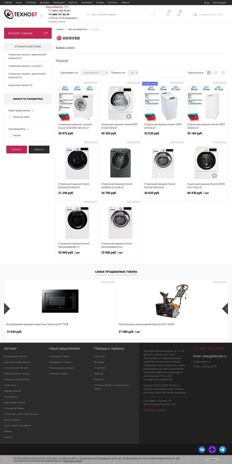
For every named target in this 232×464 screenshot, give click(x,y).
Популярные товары (59, 356)
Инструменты (11, 396)
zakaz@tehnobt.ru (214, 356)
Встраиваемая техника (15, 356)
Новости (125, 2)
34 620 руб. (163, 196)
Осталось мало (21, 117)
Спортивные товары (14, 408)
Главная (8, 2)
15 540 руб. (14, 331)
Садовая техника (12, 391)
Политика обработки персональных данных (112, 387)
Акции (19, 2)
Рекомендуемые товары (61, 368)
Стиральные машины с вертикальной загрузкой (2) (27, 56)
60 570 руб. (126, 331)
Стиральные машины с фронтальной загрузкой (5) (26, 75)
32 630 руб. (163, 136)
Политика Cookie (72, 460)
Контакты (112, 2)
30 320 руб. (120, 136)
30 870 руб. (77, 136)
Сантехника (10, 385)
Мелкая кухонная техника (17, 379)
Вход (206, 2)
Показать (16, 149)
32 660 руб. (77, 255)
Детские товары (12, 420)
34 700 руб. (120, 196)
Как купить (99, 356)
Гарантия (72, 2)
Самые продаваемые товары (116, 272)
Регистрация (219, 2)
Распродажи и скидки (60, 362)
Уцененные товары (58, 373)
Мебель (8, 431)
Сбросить (39, 149)
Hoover (17, 135)
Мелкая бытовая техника (16, 373)
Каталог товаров (28, 33)
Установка (31, 2)
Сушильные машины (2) (20, 85)
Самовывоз (58, 2)
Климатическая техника (16, 368)
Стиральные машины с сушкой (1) (25, 66)
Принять (212, 459)
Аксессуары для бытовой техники (21, 414)
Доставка (44, 2)
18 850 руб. (182, 331)
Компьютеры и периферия (17, 425)
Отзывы (100, 2)
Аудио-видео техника (14, 402)
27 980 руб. (73, 332)
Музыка (8, 437)
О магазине (86, 2)
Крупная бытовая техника (17, 362)
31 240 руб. (77, 196)
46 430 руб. (206, 196)
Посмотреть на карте (155, 410)
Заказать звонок (57, 21)
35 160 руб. (206, 136)
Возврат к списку (65, 47)
